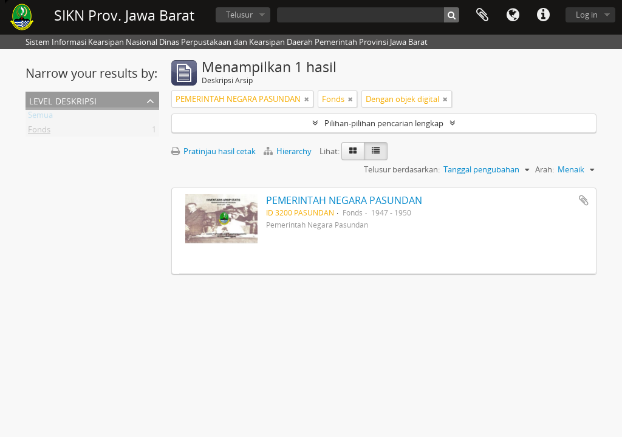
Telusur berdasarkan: (402, 169)
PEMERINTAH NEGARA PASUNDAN (344, 200)
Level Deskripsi (63, 100)
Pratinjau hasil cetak (213, 151)
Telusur (239, 14)
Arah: (544, 169)
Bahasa (512, 15)
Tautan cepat (543, 15)
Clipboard (482, 15)
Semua (40, 117)
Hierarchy (288, 151)
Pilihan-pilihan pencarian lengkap (383, 123)
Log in (587, 14)
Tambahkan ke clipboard (584, 200)
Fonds (39, 131)
